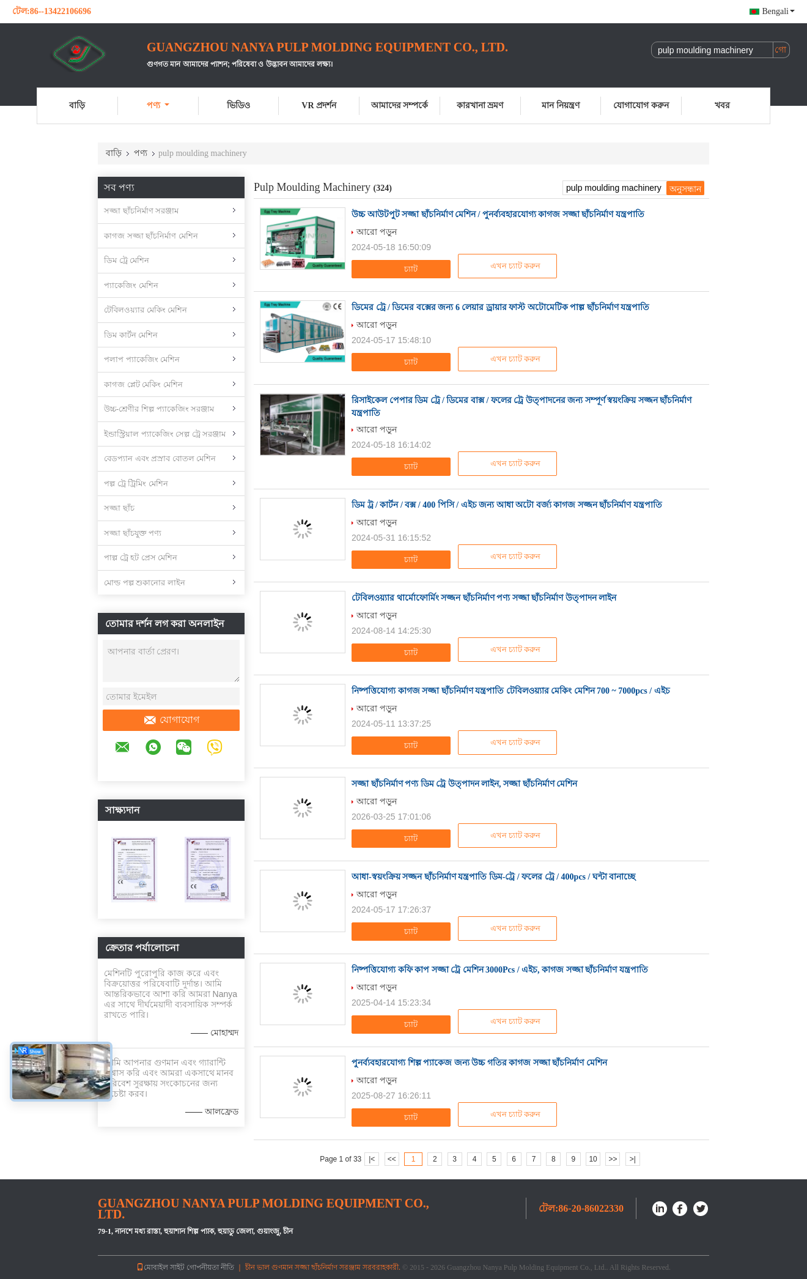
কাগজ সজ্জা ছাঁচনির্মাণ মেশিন (151, 235)
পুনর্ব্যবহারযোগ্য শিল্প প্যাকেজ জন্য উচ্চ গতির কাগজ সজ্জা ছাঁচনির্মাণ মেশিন (479, 1062)
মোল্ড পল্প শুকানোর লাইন (144, 582)
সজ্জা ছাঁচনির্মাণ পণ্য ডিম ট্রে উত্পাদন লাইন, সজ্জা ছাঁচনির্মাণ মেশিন (464, 783)
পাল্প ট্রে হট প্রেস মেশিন (140, 557)
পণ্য (158, 105)
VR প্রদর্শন (318, 105)
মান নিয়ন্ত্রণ (561, 105)
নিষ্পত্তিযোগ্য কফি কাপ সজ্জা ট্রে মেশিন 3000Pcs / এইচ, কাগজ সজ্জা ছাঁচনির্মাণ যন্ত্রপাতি (500, 969)
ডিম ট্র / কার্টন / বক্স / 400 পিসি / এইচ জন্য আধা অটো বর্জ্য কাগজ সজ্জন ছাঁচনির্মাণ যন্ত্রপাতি (507, 505)
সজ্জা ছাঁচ (119, 508)
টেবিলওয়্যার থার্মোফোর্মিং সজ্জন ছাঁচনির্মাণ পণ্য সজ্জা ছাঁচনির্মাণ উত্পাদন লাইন (484, 597)
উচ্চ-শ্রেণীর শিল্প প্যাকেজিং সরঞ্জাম (159, 408)
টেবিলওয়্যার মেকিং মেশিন (145, 309)
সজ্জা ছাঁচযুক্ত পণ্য (132, 533)
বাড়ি (77, 105)
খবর (722, 105)
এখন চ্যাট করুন (509, 266)
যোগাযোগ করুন (641, 105)
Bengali (778, 11)
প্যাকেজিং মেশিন (131, 285)
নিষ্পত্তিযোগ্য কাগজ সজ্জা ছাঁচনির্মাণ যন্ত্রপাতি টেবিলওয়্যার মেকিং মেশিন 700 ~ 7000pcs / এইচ (511, 690)
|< (372, 1159)
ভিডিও (238, 105)
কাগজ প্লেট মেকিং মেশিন (143, 384)
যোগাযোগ (171, 719)
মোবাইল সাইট (160, 1267)
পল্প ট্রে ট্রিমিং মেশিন (136, 483)
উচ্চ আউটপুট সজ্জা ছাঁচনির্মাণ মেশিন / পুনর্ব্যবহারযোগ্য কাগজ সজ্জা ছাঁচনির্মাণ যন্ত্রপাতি (498, 214)
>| (633, 1159)
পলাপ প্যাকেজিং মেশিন (142, 359)
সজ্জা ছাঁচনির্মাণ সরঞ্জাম (141, 210)
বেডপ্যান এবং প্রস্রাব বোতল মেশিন (160, 458)
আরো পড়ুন (376, 232)
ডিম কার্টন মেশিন (131, 334)
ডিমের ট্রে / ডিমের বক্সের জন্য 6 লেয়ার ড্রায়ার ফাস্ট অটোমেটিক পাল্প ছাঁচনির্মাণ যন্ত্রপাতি (500, 307)
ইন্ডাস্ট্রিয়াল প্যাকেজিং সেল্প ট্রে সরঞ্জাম (165, 434)
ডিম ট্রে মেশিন (126, 260)
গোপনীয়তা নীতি (210, 1267)
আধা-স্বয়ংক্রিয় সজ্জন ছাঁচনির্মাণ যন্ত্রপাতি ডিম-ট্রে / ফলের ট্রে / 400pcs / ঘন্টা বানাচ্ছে (493, 876)
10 (593, 1159)
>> (612, 1159)
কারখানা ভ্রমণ (480, 105)
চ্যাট (403, 269)
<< (392, 1159)
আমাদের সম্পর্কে (400, 105)
